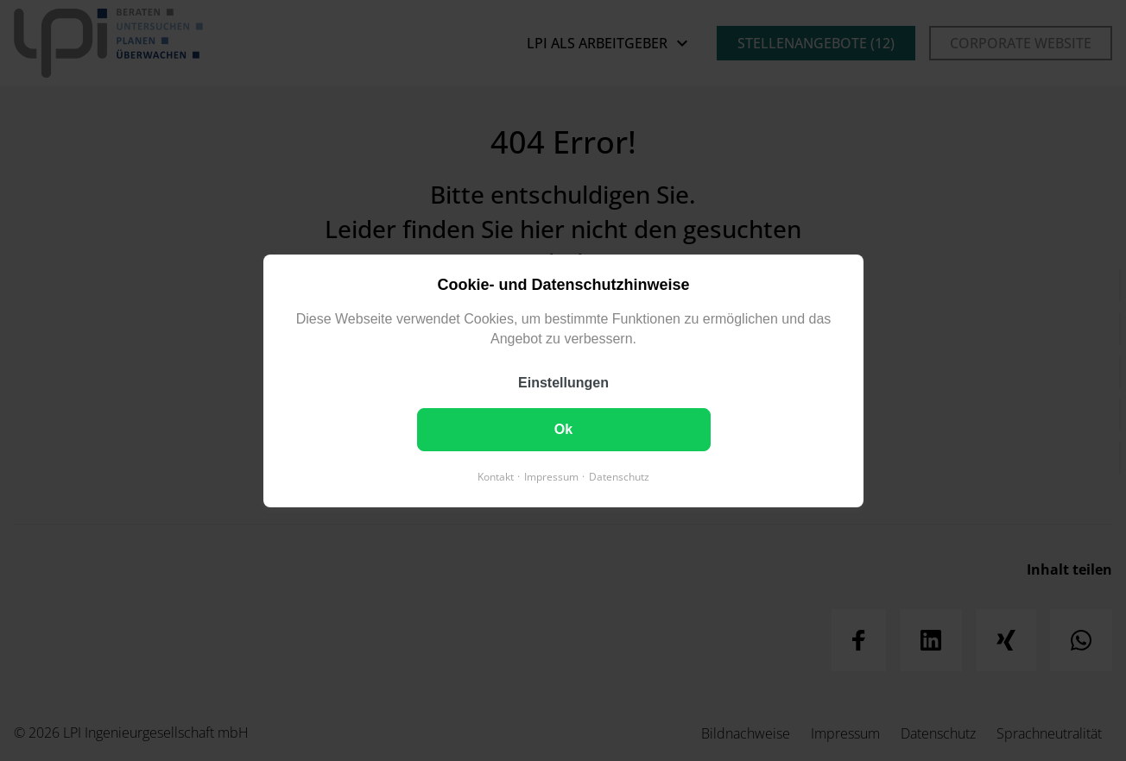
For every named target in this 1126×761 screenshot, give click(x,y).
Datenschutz (619, 476)
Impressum (551, 476)
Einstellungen (563, 381)
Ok (563, 428)
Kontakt (496, 476)
